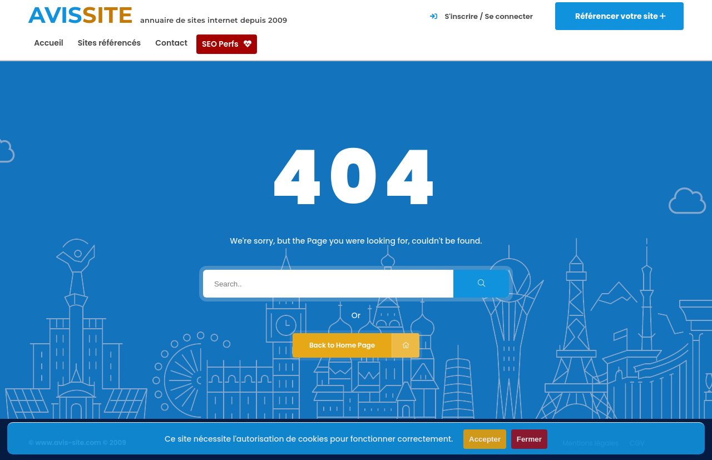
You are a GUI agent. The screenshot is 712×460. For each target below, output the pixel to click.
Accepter (485, 439)
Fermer (529, 439)
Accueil (48, 42)
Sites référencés (109, 42)
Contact (171, 42)
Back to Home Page (364, 345)
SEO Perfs (226, 44)
